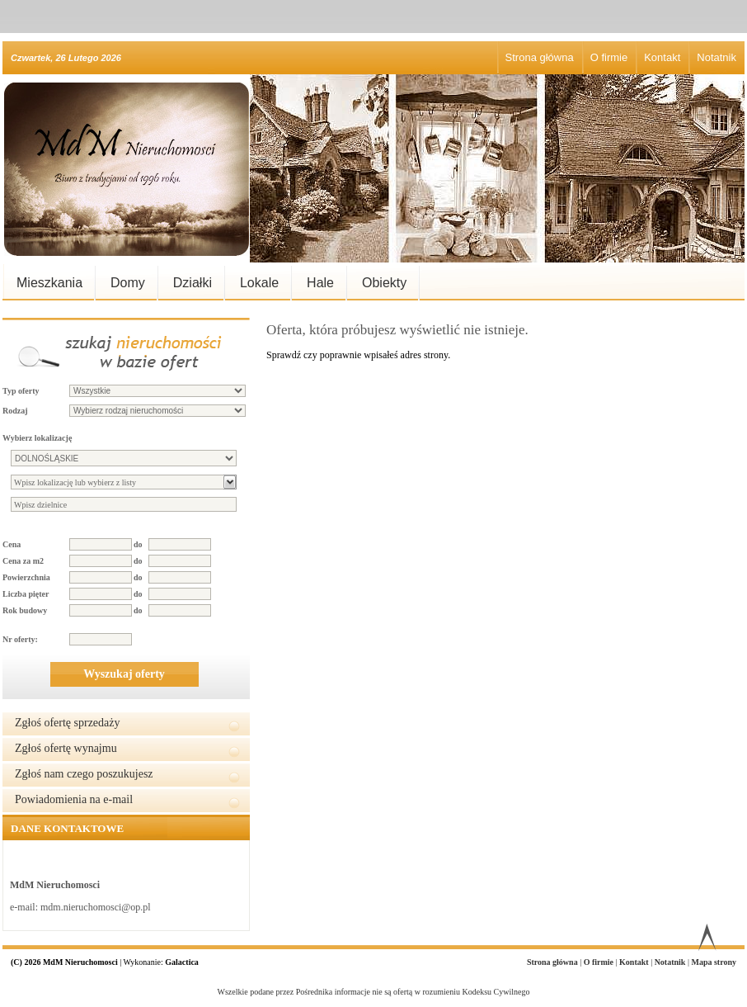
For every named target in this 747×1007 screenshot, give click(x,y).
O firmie (609, 57)
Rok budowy (24, 610)
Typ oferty (21, 390)
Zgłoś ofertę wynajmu (66, 748)
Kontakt (662, 57)
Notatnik (716, 57)
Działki (192, 283)
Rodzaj (15, 410)
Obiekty (384, 283)
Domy (127, 283)
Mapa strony (713, 962)
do (138, 544)
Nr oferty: (20, 639)
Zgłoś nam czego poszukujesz (84, 774)
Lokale (259, 283)
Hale (320, 283)
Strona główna (539, 57)
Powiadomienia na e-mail (74, 799)
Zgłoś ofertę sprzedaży (67, 722)
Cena (11, 544)
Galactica (182, 962)
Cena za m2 (23, 560)
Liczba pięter (25, 593)
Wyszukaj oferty (124, 674)
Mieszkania (49, 283)
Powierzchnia (26, 577)
